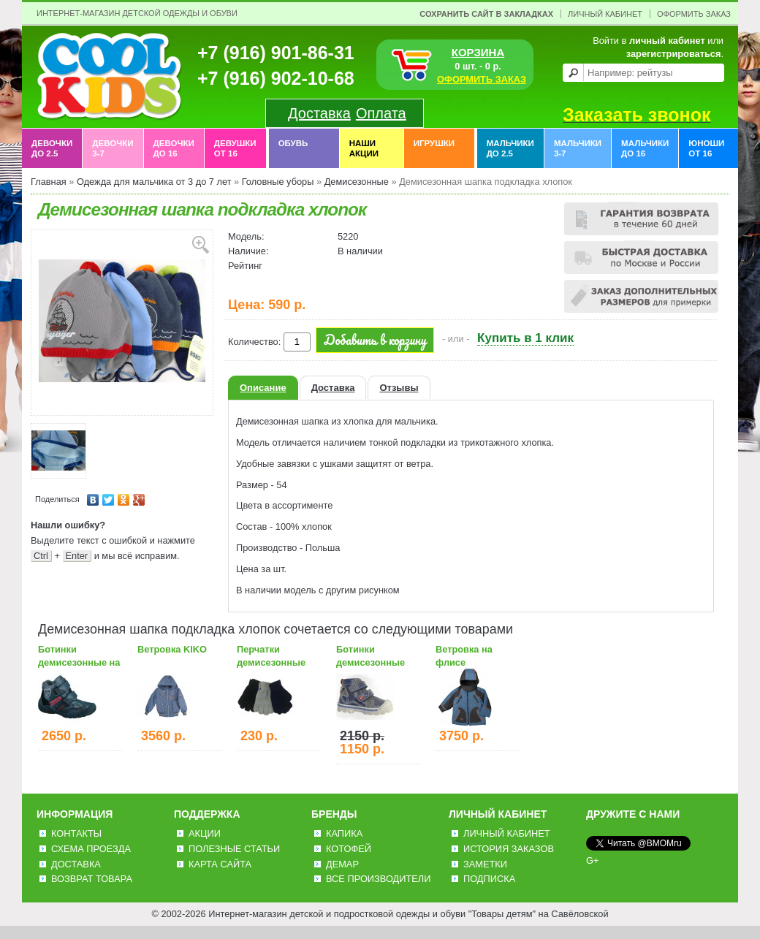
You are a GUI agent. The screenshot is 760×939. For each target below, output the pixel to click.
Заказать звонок (636, 114)
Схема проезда (91, 848)
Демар (342, 864)
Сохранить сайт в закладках (486, 13)
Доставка (319, 113)
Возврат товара (91, 878)
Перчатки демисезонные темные (271, 662)
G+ (592, 860)
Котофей (348, 848)
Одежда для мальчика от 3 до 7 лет (154, 181)
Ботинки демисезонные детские (370, 662)
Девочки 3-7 (112, 148)
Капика (344, 833)
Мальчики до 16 (645, 148)
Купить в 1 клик (525, 338)
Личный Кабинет (605, 13)
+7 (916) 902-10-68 (275, 78)
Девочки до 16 (173, 148)
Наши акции (364, 148)
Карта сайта (220, 864)
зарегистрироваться (673, 53)
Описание (263, 387)
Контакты (76, 833)
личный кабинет (667, 40)
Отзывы (398, 387)
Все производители (378, 878)
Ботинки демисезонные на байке (79, 662)
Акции (205, 833)
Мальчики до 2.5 (510, 148)
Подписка (489, 878)
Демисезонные (356, 181)
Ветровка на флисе (464, 656)
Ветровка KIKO (172, 649)
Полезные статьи (234, 848)
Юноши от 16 (706, 148)
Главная (48, 181)
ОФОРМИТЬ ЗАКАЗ (481, 79)
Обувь (293, 148)
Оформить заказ (694, 13)
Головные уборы (278, 181)
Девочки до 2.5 (51, 148)
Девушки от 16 (235, 148)
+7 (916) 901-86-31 (275, 52)
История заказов (508, 848)
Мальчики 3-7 (577, 148)
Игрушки (434, 148)
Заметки (485, 864)
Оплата (381, 113)
